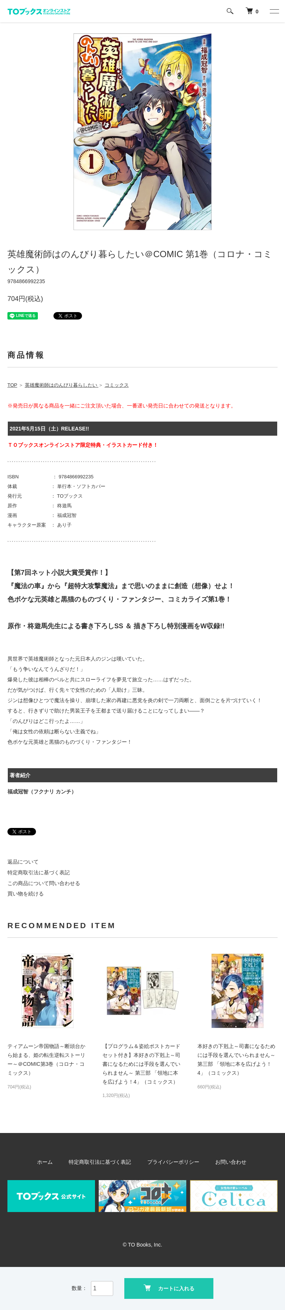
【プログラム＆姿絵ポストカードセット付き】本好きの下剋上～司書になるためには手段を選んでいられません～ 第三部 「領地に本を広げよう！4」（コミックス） (141, 1063)
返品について (23, 862)
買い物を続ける (25, 894)
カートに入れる (169, 1287)
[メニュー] (274, 11)
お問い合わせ (224, 1162)
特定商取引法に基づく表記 (38, 872)
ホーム (53, 1162)
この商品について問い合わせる (43, 883)
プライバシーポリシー (171, 1162)
